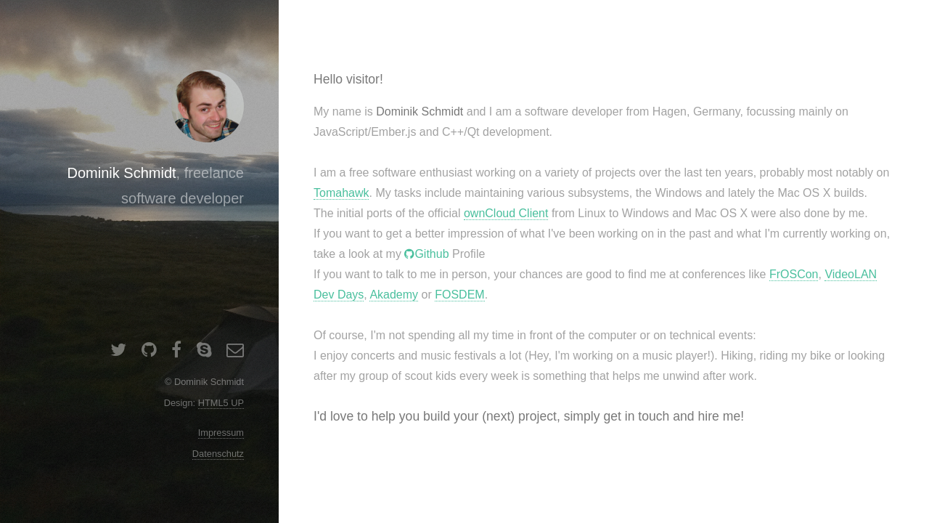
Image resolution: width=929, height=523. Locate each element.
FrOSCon (794, 274)
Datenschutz (218, 453)
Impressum (221, 432)
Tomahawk (341, 193)
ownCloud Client (506, 213)
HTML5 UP (221, 402)
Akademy (393, 294)
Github (431, 254)
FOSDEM (459, 294)
